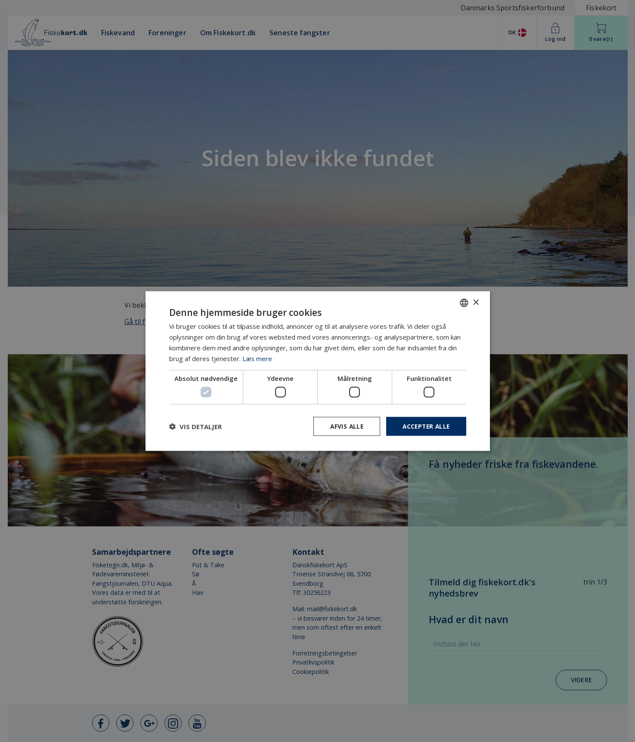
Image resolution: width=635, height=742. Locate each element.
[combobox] (464, 302)
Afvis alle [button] (343, 426)
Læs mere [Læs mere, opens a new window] (257, 358)
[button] (195, 426)
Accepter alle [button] (424, 426)
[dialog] (318, 371)
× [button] (476, 302)
